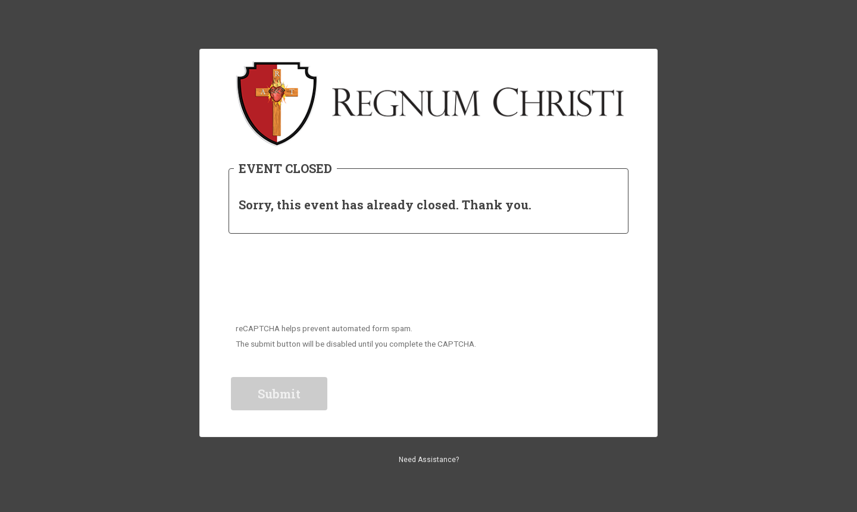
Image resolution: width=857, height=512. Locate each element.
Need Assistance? (429, 460)
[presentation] (322, 281)
